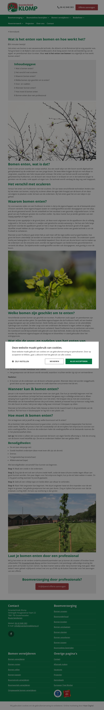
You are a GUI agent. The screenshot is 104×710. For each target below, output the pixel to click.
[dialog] (52, 355)
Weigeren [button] (54, 361)
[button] (20, 361)
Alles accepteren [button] (78, 361)
